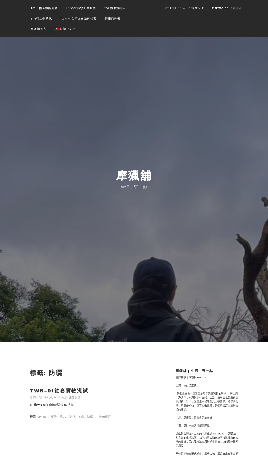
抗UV (63, 416)
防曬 (90, 416)
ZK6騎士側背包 (41, 18)
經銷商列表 (112, 18)
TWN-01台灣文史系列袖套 (78, 18)
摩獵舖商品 (38, 29)
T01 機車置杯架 (115, 8)
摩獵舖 (134, 175)
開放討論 (75, 397)
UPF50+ (42, 416)
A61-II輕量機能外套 (44, 8)
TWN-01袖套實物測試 (59, 391)
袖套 (81, 416)
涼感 (72, 416)
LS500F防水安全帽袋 (81, 8)
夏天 (54, 416)
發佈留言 (105, 416)
